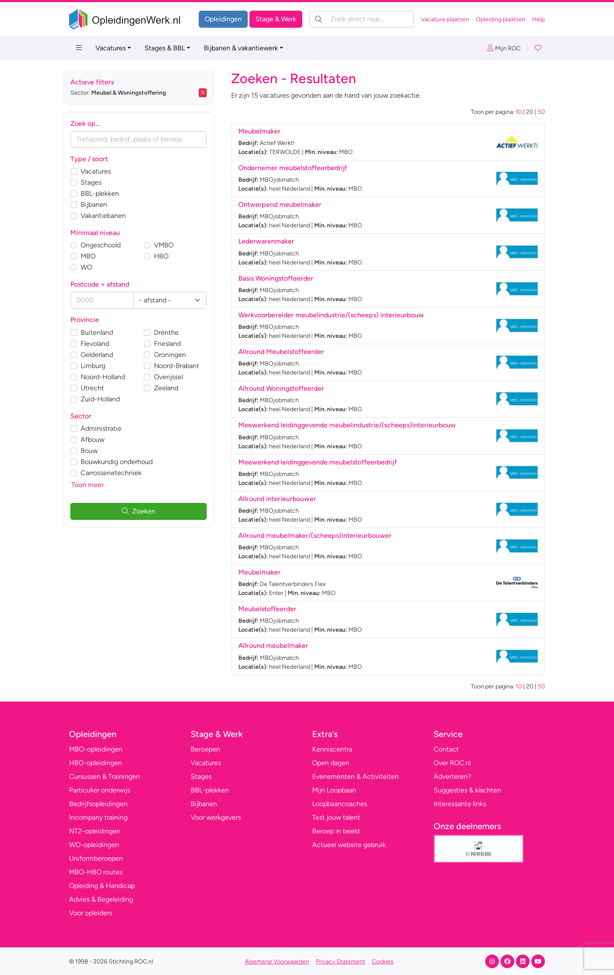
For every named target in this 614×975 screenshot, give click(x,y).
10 (519, 112)
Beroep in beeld (335, 831)
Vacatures (111, 48)
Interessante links (460, 804)
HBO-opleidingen (95, 763)
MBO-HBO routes (95, 872)
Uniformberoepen (96, 858)
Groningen (176, 355)
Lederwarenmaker (266, 241)
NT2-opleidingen (94, 831)
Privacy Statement (340, 961)
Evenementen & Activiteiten (355, 776)
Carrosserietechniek (117, 473)
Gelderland (103, 355)
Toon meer (94, 485)
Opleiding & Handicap (102, 886)
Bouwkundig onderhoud (123, 462)
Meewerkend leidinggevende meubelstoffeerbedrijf (317, 462)
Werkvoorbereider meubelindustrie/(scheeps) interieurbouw (331, 315)
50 (541, 112)
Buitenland (103, 332)
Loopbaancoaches (339, 804)
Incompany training (98, 817)
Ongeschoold (107, 245)
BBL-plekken (106, 193)
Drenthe (172, 332)
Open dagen (330, 763)
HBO (167, 256)
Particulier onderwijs (99, 790)
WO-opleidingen (94, 845)
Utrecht (98, 388)
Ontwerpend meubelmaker (279, 204)
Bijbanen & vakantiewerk (241, 48)
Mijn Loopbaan (334, 790)
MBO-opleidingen (95, 749)
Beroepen (205, 749)
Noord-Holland (109, 377)
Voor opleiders (90, 913)
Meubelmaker (259, 131)
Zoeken (145, 511)
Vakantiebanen (109, 216)
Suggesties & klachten (467, 790)
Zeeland (172, 388)
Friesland (173, 344)
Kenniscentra (332, 749)
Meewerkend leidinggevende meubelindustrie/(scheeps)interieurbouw (347, 425)
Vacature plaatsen (445, 19)
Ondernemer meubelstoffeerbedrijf (292, 168)
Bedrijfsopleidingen (98, 804)
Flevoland (101, 344)
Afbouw (99, 439)
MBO (94, 256)
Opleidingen (223, 19)
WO (92, 267)
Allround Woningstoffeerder (281, 388)
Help (538, 19)
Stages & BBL (165, 48)
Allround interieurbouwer (277, 499)
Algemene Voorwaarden (277, 961)
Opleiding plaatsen (500, 19)
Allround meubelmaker (273, 645)
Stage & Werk (275, 19)
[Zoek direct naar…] (361, 19)
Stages (97, 182)
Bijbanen (100, 204)
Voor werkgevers (216, 817)
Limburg (99, 366)
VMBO (170, 245)
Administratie (107, 428)
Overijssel (174, 377)
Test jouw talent (336, 817)
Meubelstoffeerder (267, 609)
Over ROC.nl (452, 763)
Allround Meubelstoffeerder (281, 352)
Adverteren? (452, 776)
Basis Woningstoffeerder (275, 278)
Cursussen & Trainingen (104, 776)
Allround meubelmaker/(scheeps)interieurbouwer (314, 535)
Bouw (95, 451)
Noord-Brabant (183, 366)
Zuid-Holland (106, 399)
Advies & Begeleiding (101, 899)
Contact (446, 749)
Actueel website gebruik (349, 845)
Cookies (383, 961)
